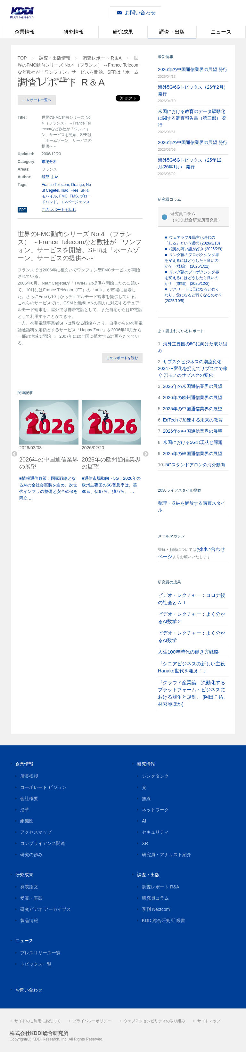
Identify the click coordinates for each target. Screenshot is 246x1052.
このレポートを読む (59, 209)
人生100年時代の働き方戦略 (188, 651)
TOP (22, 57)
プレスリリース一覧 (40, 952)
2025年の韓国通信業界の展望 (192, 453)
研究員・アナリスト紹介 (166, 854)
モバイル (49, 196)
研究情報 (73, 32)
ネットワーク (155, 809)
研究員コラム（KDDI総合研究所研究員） (196, 216)
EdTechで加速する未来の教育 (193, 419)
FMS (74, 196)
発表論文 (29, 886)
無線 (146, 798)
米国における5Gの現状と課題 (193, 442)
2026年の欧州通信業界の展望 (192, 397)
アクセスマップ (36, 832)
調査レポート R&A (160, 886)
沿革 (24, 809)
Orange (77, 184)
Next (146, 454)
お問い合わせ (140, 12)
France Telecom (55, 184)
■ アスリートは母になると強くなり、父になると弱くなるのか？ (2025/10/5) (193, 295)
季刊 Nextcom (156, 909)
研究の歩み (31, 854)
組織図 (27, 820)
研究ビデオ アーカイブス (45, 909)
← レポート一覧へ (36, 100)
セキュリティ (155, 832)
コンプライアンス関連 (42, 843)
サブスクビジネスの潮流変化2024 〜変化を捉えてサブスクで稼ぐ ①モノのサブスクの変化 (192, 368)
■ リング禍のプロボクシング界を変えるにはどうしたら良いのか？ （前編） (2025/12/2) (192, 278)
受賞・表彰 (31, 898)
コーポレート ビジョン (43, 787)
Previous (14, 454)
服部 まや (50, 177)
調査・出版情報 (54, 57)
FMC (63, 196)
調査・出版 (172, 32)
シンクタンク (155, 776)
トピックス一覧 (36, 964)
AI (144, 820)
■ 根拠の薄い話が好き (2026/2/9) (193, 249)
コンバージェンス (74, 202)
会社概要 (29, 798)
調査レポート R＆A (102, 57)
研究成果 (123, 32)
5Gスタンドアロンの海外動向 (195, 464)
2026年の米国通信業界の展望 (192, 386)
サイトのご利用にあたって (37, 1021)
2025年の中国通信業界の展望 (192, 408)
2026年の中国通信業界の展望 (192, 431)
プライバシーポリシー (92, 1021)
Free (74, 190)
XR (145, 843)
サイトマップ (208, 1021)
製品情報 (29, 920)
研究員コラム (155, 898)
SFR (84, 190)
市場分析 (49, 161)
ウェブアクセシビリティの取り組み (154, 1021)
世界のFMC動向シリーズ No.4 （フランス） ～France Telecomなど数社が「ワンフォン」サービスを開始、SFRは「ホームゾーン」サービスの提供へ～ (79, 68)
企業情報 (24, 32)
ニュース (221, 32)
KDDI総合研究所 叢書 (163, 920)
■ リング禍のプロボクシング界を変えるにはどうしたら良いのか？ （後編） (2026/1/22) (192, 261)
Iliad (64, 190)
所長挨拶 (29, 776)
